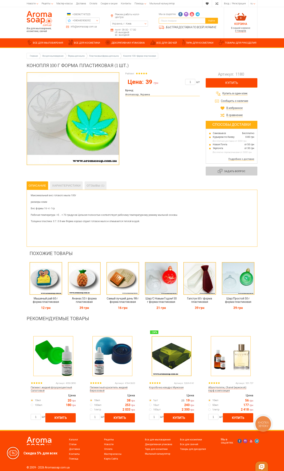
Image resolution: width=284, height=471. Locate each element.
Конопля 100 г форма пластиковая (139, 56)
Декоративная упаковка (158, 444)
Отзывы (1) (96, 185)
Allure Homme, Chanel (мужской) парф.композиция (227, 389)
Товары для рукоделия (193, 449)
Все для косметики (191, 439)
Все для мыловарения (158, 439)
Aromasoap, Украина (137, 94)
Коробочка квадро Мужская (166, 387)
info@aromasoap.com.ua (84, 26)
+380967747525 (81, 14)
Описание (37, 185)
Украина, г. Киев (122, 23)
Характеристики (66, 185)
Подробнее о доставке (241, 159)
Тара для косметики (156, 449)
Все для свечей (189, 444)
